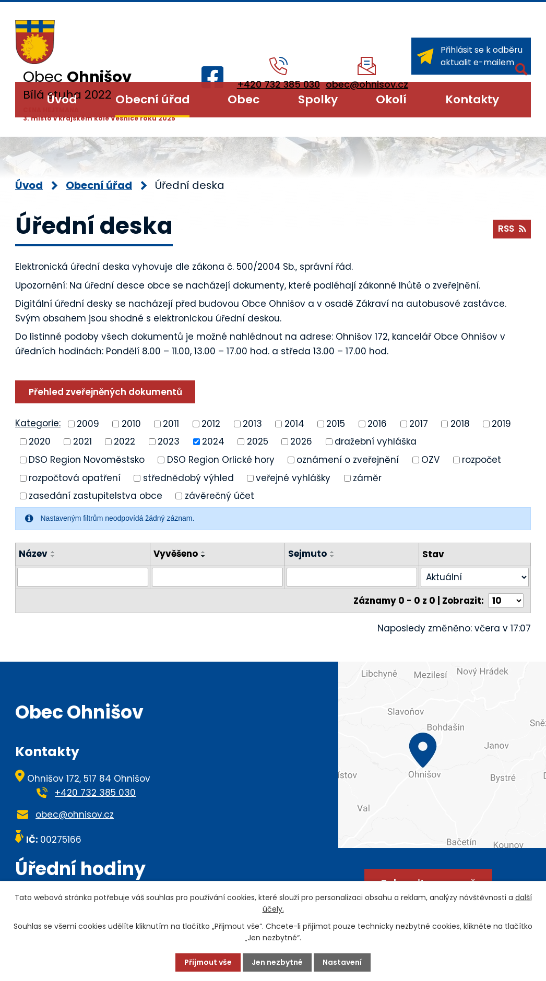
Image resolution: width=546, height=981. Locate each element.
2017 (418, 423)
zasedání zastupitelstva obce (95, 495)
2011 (171, 423)
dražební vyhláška (376, 441)
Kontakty (472, 99)
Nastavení (342, 962)
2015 (335, 423)
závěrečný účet (219, 495)
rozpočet (481, 459)
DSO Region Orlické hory (221, 459)
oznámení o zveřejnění (347, 459)
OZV (430, 459)
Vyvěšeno (175, 553)
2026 (301, 441)
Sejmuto (307, 553)
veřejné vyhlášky (293, 477)
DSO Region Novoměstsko (87, 459)
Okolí (391, 99)
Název (33, 553)
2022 (124, 441)
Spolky (318, 99)
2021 (82, 441)
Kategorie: (38, 423)
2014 (294, 423)
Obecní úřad (152, 99)
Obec (243, 99)
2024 (213, 441)
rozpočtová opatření (75, 477)
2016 (377, 423)
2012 (210, 423)
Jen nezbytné (277, 962)
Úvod (62, 99)
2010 (131, 423)
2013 (252, 423)
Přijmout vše (208, 962)
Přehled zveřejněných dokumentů (105, 392)
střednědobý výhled (188, 477)
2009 (88, 423)
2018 (460, 423)
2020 (40, 441)
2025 (257, 441)
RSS (512, 228)
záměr (367, 477)
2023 (169, 441)
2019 (501, 423)
